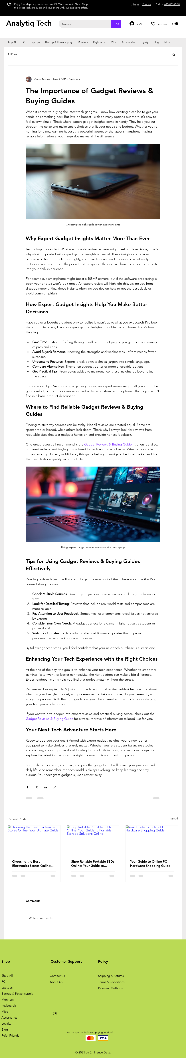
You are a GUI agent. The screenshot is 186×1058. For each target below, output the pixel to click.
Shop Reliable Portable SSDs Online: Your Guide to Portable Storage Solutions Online (92, 863)
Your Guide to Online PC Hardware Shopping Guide (150, 863)
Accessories (9, 1017)
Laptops (7, 987)
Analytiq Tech (29, 23)
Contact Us (57, 976)
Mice (4, 1011)
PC (3, 981)
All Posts (12, 54)
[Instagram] (54, 1013)
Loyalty (6, 1023)
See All (174, 818)
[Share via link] (54, 787)
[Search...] (82, 24)
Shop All (7, 975)
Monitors (7, 999)
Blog (4, 1029)
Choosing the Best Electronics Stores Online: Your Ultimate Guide (31, 863)
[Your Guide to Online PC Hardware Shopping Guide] (152, 840)
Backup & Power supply (17, 993)
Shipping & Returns (111, 976)
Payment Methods (110, 988)
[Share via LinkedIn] (45, 787)
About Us (56, 982)
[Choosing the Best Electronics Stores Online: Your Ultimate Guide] (34, 840)
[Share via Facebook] (27, 787)
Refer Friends (10, 1035)
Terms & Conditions (111, 982)
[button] (175, 23)
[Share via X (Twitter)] (36, 787)
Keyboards (8, 1005)
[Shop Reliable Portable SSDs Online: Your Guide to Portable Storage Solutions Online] (93, 840)
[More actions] (158, 79)
